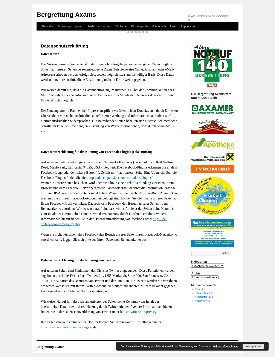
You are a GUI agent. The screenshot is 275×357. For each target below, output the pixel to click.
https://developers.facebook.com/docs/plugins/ (121, 177)
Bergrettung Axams (66, 14)
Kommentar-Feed (204, 296)
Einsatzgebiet (139, 26)
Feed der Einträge (204, 292)
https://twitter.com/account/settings (65, 327)
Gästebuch (159, 26)
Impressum (188, 26)
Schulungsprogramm (70, 26)
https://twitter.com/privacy (138, 312)
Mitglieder (121, 26)
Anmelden (200, 289)
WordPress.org (202, 300)
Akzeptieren (253, 346)
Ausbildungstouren (99, 26)
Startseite (47, 26)
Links (173, 26)
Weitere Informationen (225, 346)
